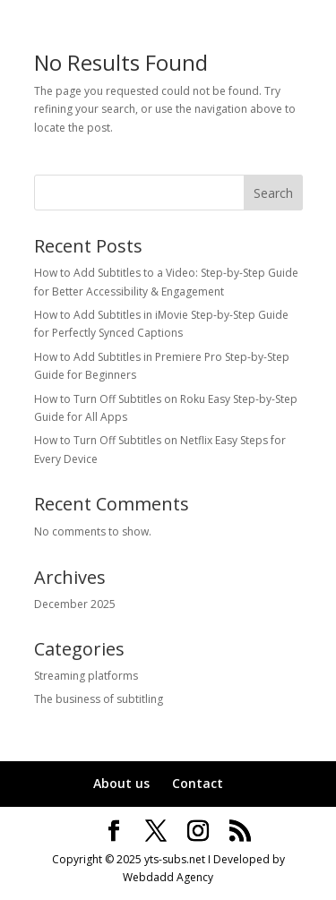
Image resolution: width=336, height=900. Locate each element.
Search (273, 192)
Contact (197, 783)
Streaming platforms (86, 675)
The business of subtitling (98, 699)
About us (121, 783)
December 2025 (75, 604)
